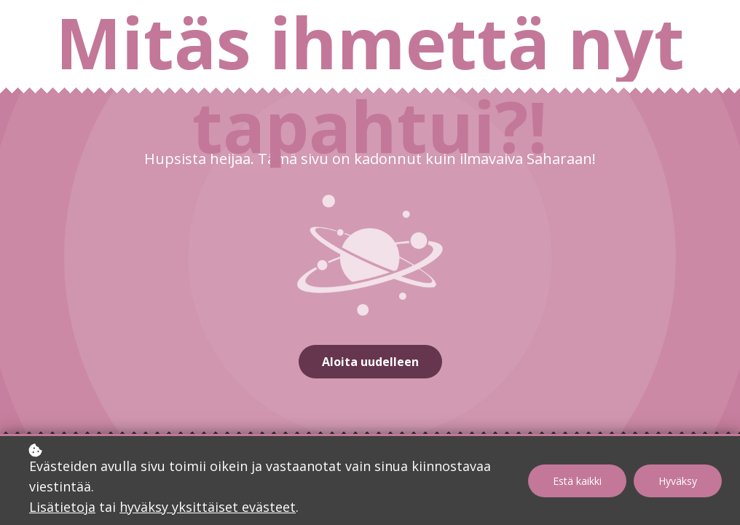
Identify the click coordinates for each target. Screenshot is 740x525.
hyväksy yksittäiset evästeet (207, 507)
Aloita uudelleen (370, 362)
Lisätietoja (62, 507)
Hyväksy (677, 481)
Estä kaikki (577, 481)
